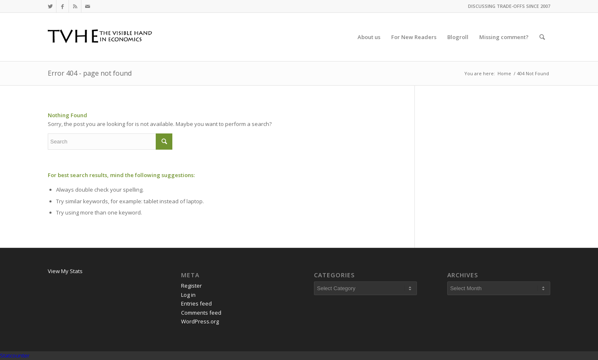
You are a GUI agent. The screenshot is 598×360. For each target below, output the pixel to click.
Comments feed (201, 312)
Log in (188, 294)
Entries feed (196, 303)
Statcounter (14, 355)
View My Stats (65, 271)
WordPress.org (200, 321)
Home (504, 73)
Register (191, 285)
